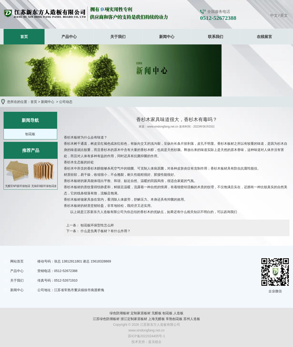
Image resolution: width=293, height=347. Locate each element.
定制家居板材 (141, 313)
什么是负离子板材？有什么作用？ (105, 231)
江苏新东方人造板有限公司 (104, 212)
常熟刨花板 (174, 319)
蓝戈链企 (155, 342)
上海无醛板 (156, 319)
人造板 (178, 313)
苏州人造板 (191, 319)
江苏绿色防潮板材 (106, 319)
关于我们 (118, 37)
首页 (24, 37)
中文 (274, 15)
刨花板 (30, 134)
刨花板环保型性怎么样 (97, 225)
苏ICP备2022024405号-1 (146, 336)
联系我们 (215, 37)
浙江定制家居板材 (134, 319)
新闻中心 (166, 37)
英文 (284, 15)
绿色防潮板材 (120, 313)
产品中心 (69, 37)
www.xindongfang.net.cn (162, 126)
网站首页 (17, 261)
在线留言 (264, 37)
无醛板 (157, 313)
